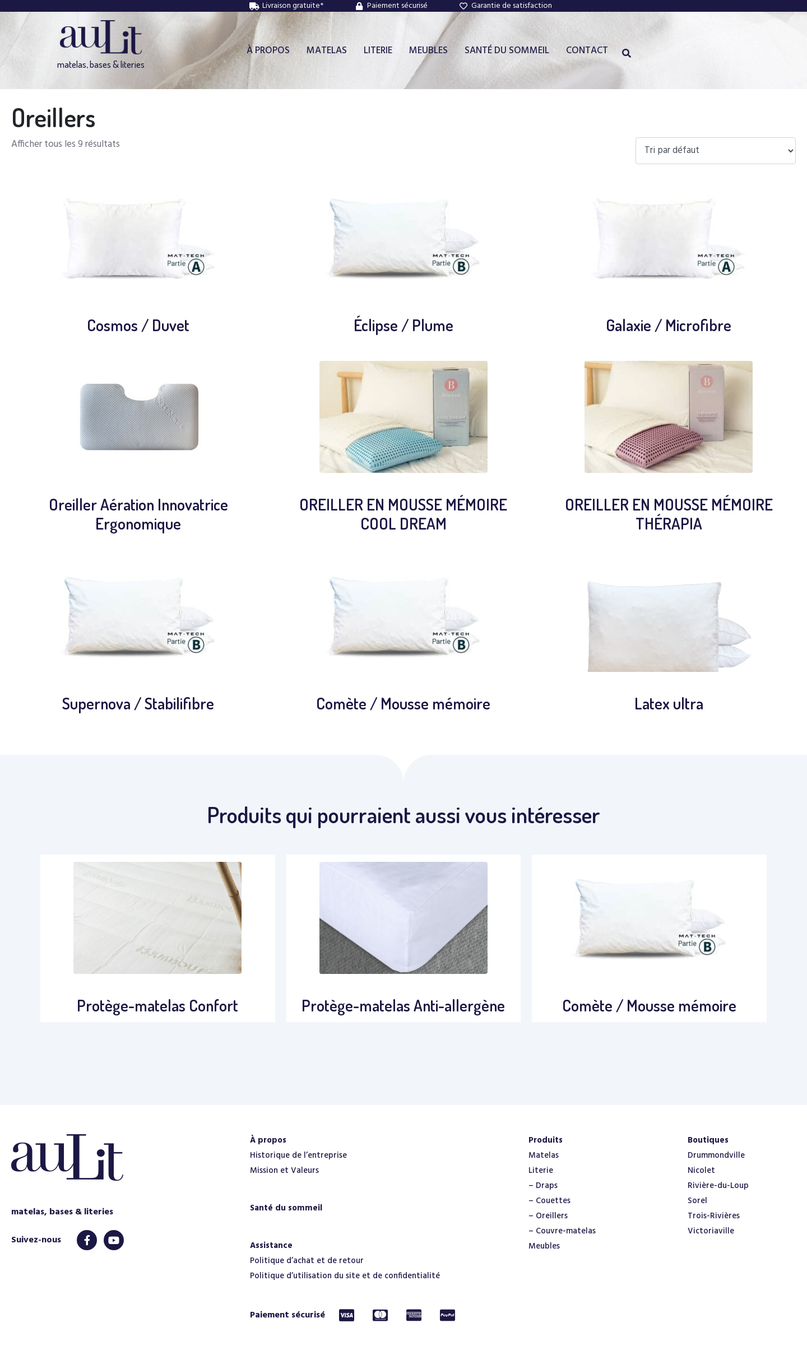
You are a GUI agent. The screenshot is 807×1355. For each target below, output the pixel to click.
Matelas (543, 1155)
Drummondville (716, 1155)
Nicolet (701, 1170)
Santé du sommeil (286, 1208)
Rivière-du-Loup (718, 1186)
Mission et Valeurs (284, 1170)
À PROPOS (268, 50)
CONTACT (587, 50)
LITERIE (378, 50)
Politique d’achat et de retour (307, 1261)
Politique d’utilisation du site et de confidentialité (345, 1276)
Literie (540, 1170)
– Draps (543, 1186)
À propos (268, 1140)
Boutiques (708, 1140)
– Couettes (549, 1201)
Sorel (697, 1201)
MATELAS (327, 50)
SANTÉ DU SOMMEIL (507, 50)
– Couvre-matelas (562, 1231)
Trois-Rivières (714, 1216)
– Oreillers (548, 1216)
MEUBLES (428, 50)
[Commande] (716, 151)
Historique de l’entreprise (298, 1155)
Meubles (544, 1246)
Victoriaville (711, 1231)
